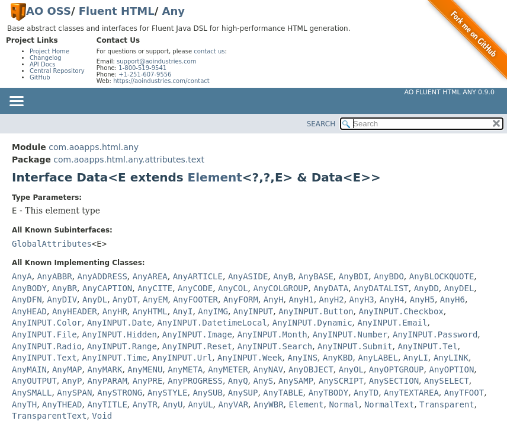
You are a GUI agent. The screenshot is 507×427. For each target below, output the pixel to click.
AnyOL (351, 369)
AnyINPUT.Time (114, 357)
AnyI (183, 311)
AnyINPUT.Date (119, 322)
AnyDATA (330, 288)
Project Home (49, 51)
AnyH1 (300, 299)
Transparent (446, 404)
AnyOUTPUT (34, 380)
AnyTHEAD (62, 404)
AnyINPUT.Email (393, 322)
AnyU (173, 404)
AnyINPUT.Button (315, 311)
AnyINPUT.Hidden (119, 334)
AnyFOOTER (195, 299)
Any (173, 11)
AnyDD (426, 288)
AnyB (283, 276)
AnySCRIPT (341, 380)
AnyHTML (150, 311)
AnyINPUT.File (44, 334)
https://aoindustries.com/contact (161, 81)
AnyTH (24, 404)
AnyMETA (185, 369)
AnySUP (243, 392)
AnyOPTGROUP (396, 369)
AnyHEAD (29, 311)
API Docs (43, 64)
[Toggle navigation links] (16, 102)
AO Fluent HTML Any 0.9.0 (450, 92)
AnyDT (125, 299)
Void (102, 415)
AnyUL (200, 404)
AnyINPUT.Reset (197, 346)
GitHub (40, 77)
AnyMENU (144, 369)
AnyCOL (233, 288)
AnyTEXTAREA (411, 392)
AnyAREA (150, 276)
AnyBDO (389, 276)
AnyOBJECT (310, 369)
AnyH (274, 299)
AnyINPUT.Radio (47, 346)
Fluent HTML (117, 11)
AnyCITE (154, 288)
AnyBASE (316, 276)
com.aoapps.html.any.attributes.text (128, 159)
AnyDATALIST (381, 288)
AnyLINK (451, 357)
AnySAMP (295, 380)
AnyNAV (269, 369)
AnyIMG (213, 311)
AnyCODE (195, 288)
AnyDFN (27, 299)
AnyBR (64, 288)
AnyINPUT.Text (44, 357)
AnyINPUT (253, 311)
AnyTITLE (107, 404)
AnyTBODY (328, 392)
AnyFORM (240, 299)
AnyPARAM (107, 380)
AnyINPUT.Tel (427, 346)
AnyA (22, 276)
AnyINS (303, 357)
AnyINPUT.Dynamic (312, 322)
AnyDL (94, 299)
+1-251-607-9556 (144, 74)
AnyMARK (104, 369)
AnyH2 (331, 299)
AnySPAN (74, 392)
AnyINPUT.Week (250, 357)
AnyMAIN (29, 369)
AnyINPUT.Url (182, 357)
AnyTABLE (283, 392)
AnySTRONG (119, 392)
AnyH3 (361, 299)
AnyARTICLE (198, 276)
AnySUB (207, 392)
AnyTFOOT (464, 392)
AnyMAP (67, 369)
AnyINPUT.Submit (354, 346)
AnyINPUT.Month (272, 334)
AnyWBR (269, 404)
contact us (209, 51)
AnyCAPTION (107, 288)
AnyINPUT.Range (122, 346)
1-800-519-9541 (142, 68)
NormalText (389, 404)
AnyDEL (459, 288)
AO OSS (48, 11)
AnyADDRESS (102, 276)
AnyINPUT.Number (350, 334)
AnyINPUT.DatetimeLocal (212, 322)
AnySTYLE (167, 392)
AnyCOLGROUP (281, 288)
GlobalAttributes (52, 243)
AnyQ (238, 380)
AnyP (72, 380)
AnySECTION (394, 380)
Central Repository (57, 71)
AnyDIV (62, 299)
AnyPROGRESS (195, 380)
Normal (344, 404)
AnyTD (366, 392)
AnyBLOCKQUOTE (441, 276)
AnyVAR (234, 404)
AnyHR (114, 311)
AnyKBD (338, 357)
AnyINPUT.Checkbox (400, 311)
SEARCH (321, 124)
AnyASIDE (248, 276)
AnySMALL (32, 392)
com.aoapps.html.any (94, 147)
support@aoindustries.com (156, 61)
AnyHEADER (74, 311)
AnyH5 (422, 299)
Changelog (46, 58)
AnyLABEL (377, 357)
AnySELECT (446, 380)
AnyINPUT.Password (435, 334)
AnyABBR (54, 276)
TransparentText (49, 415)
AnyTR (145, 404)
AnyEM (155, 299)
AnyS (263, 380)
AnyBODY (29, 288)
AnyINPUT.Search (275, 346)
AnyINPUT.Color (47, 322)
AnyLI (415, 357)
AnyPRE (148, 380)
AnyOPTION (451, 369)
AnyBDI (354, 276)
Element (215, 177)
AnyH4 (392, 299)
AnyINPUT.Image (197, 334)
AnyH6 (452, 299)
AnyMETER (228, 369)
